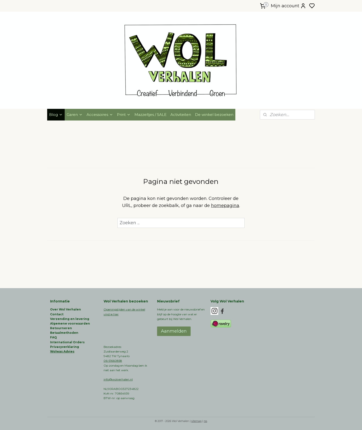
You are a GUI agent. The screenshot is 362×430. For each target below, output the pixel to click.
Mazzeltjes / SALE (150, 114)
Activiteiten (180, 114)
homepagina (225, 205)
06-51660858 (113, 360)
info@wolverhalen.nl (118, 379)
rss (205, 421)
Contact (56, 314)
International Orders (67, 342)
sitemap (196, 421)
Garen (75, 114)
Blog (56, 114)
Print (124, 114)
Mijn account (288, 6)
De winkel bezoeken (214, 114)
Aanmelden (174, 331)
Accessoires (100, 114)
